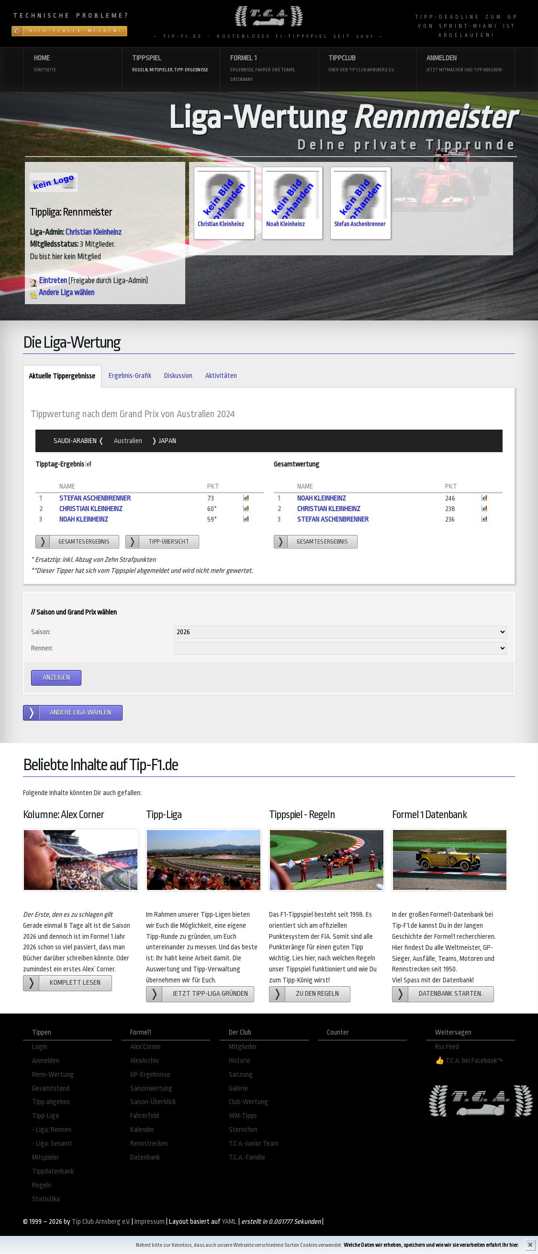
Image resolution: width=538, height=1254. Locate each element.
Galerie (238, 1088)
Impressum (149, 1222)
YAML (229, 1222)
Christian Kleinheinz (94, 232)
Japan (166, 441)
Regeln (41, 1185)
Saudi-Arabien (76, 441)
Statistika (46, 1199)
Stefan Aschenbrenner (359, 224)
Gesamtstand (50, 1088)
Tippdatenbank (53, 1171)
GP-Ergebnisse (150, 1075)
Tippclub (367, 64)
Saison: (41, 632)
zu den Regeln (317, 994)
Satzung (241, 1075)
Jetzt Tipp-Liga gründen (210, 994)
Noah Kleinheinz (285, 224)
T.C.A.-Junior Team (254, 1144)
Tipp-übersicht (168, 541)
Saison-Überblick (153, 1102)
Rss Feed (447, 1047)
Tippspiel (171, 64)
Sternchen (243, 1130)
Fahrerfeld (144, 1116)
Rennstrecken (149, 1144)
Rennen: (42, 648)
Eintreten (48, 280)
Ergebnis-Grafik (130, 376)
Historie (239, 1061)
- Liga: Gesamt (52, 1144)
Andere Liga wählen (62, 292)
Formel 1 (269, 69)
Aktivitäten (221, 376)
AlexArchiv (144, 1061)
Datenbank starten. (450, 994)
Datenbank (145, 1157)
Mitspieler (45, 1157)
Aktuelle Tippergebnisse (59, 376)
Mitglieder (243, 1047)
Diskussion (178, 376)
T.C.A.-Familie (247, 1157)
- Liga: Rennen (51, 1130)
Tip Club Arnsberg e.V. (101, 1222)
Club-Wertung (248, 1102)
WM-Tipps (243, 1116)
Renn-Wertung (53, 1075)
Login (39, 1047)
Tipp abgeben (51, 1102)
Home (73, 64)
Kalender (142, 1130)
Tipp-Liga (45, 1116)
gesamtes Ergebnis (83, 541)
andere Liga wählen (80, 712)
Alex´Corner (145, 1047)
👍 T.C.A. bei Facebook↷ (469, 1061)
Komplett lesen (75, 983)
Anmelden (465, 64)
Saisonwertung (151, 1088)
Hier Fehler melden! (76, 31)
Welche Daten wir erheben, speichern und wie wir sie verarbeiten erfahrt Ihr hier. (431, 1245)
